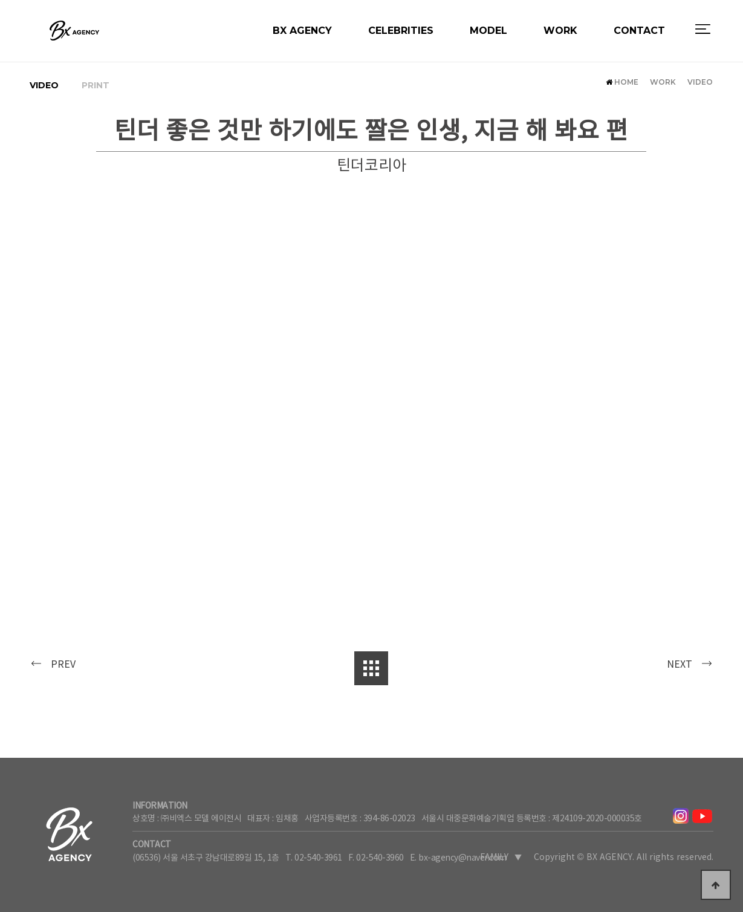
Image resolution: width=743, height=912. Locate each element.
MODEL (488, 43)
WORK (560, 43)
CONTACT (639, 43)
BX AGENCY (302, 43)
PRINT (95, 85)
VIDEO (44, 85)
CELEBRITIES (400, 43)
